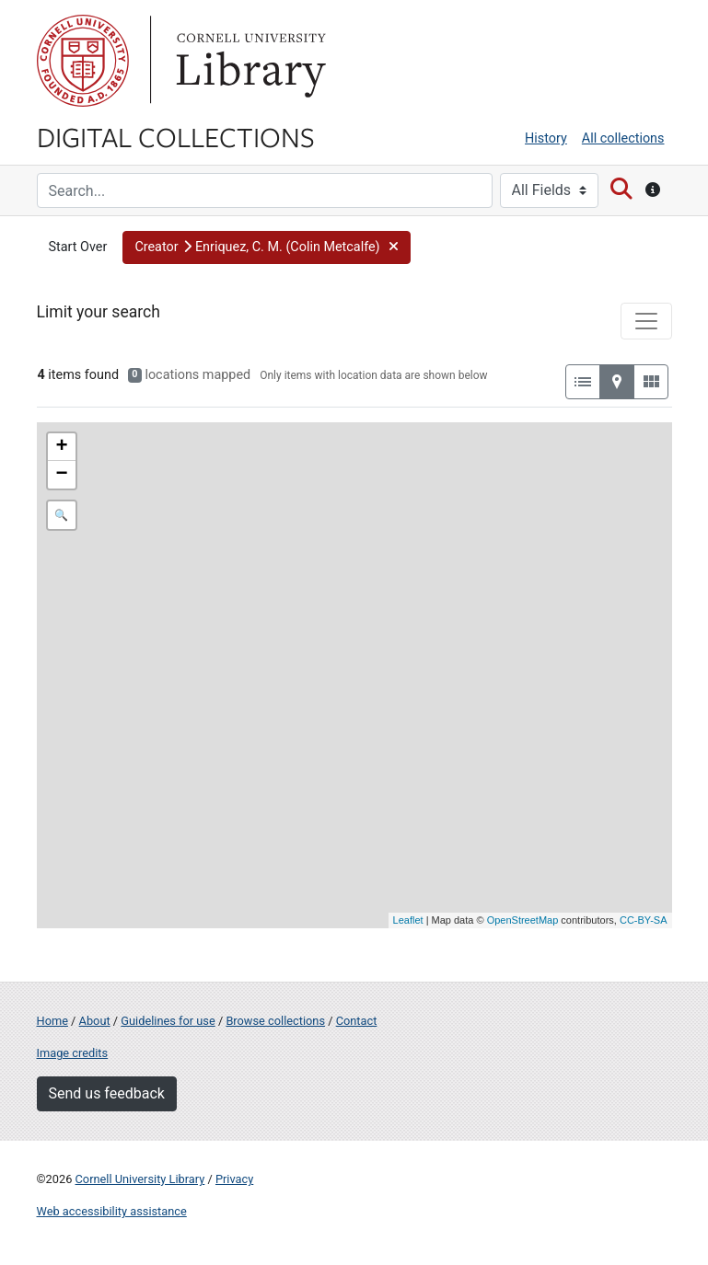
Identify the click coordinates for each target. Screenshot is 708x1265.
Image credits (73, 1053)
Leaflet (408, 920)
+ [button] (61, 447)
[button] (266, 247)
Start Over (78, 247)
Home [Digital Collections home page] (52, 1021)
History (546, 138)
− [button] (61, 475)
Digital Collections (176, 136)
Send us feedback (107, 1093)
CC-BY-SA (643, 920)
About (94, 1021)
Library (248, 61)
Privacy (234, 1179)
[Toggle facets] (646, 321)
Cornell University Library (140, 1179)
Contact (356, 1021)
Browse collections (275, 1021)
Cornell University (83, 61)
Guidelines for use (168, 1021)
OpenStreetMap (523, 920)
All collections (623, 138)
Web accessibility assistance (112, 1211)
